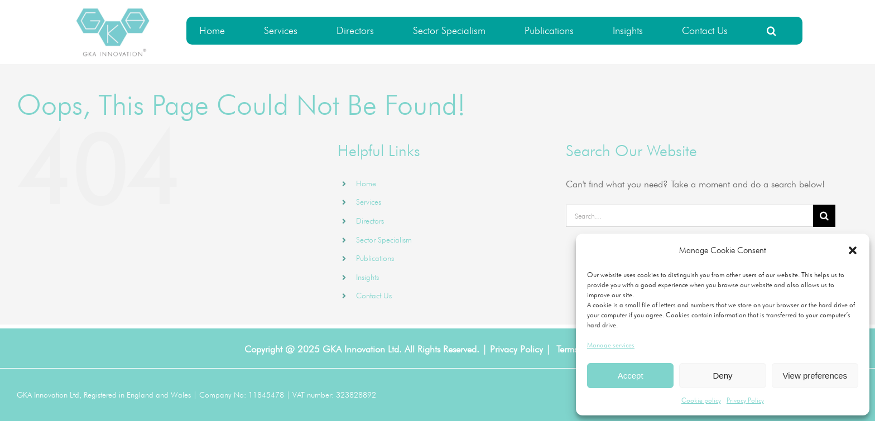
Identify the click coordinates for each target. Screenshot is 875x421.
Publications (375, 258)
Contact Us (374, 295)
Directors (370, 220)
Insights (367, 277)
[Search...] (689, 216)
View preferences (815, 375)
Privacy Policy (745, 400)
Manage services (610, 345)
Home (366, 183)
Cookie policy (701, 400)
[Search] (824, 216)
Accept (630, 375)
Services (368, 201)
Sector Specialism (384, 239)
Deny (722, 375)
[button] (852, 250)
